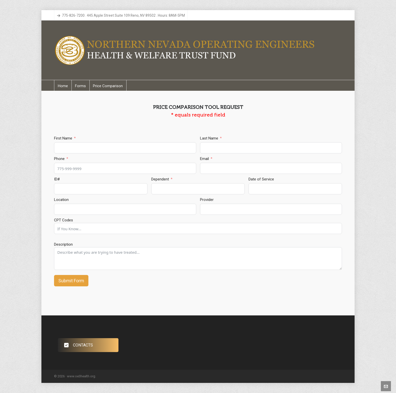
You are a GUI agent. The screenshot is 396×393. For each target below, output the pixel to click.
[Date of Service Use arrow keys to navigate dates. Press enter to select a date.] (295, 188)
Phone (59, 158)
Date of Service (261, 179)
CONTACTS (78, 345)
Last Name (209, 138)
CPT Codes (63, 220)
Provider (207, 199)
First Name (63, 138)
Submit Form (71, 280)
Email (204, 158)
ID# (57, 179)
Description (63, 244)
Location (61, 199)
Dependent (160, 179)
